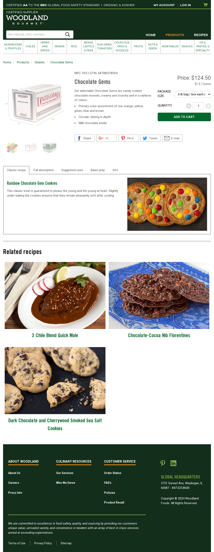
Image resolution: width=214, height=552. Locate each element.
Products (175, 35)
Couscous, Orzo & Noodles (122, 46)
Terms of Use (17, 543)
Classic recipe (16, 170)
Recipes (201, 35)
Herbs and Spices (45, 46)
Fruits (138, 46)
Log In (185, 5)
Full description (43, 170)
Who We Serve (65, 482)
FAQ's (107, 482)
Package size (164, 94)
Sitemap (66, 543)
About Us (14, 473)
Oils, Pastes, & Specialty (203, 46)
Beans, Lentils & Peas (88, 46)
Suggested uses (72, 170)
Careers (13, 482)
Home (151, 35)
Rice (74, 46)
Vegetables (170, 46)
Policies (109, 492)
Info (115, 170)
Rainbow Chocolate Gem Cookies (32, 184)
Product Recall (114, 502)
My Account (164, 5)
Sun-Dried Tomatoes (104, 46)
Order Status (112, 473)
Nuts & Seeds (153, 46)
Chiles (30, 46)
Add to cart (184, 117)
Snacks (187, 46)
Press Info (15, 492)
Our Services (64, 473)
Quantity (165, 105)
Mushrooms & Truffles (13, 46)
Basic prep (98, 170)
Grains (59, 46)
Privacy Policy (43, 543)
